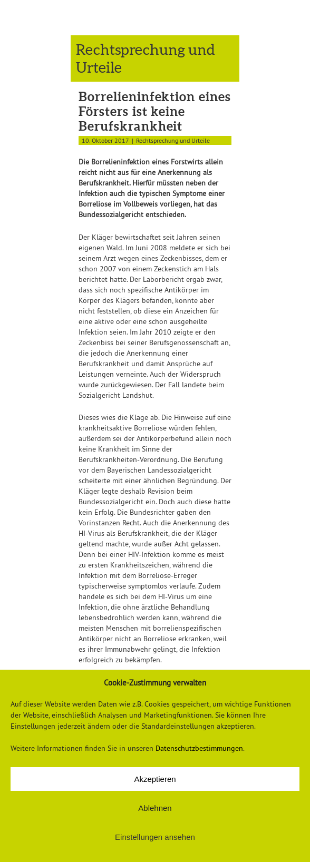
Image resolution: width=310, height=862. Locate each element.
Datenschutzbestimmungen (199, 748)
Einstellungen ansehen (155, 836)
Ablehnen (154, 808)
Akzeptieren (155, 779)
